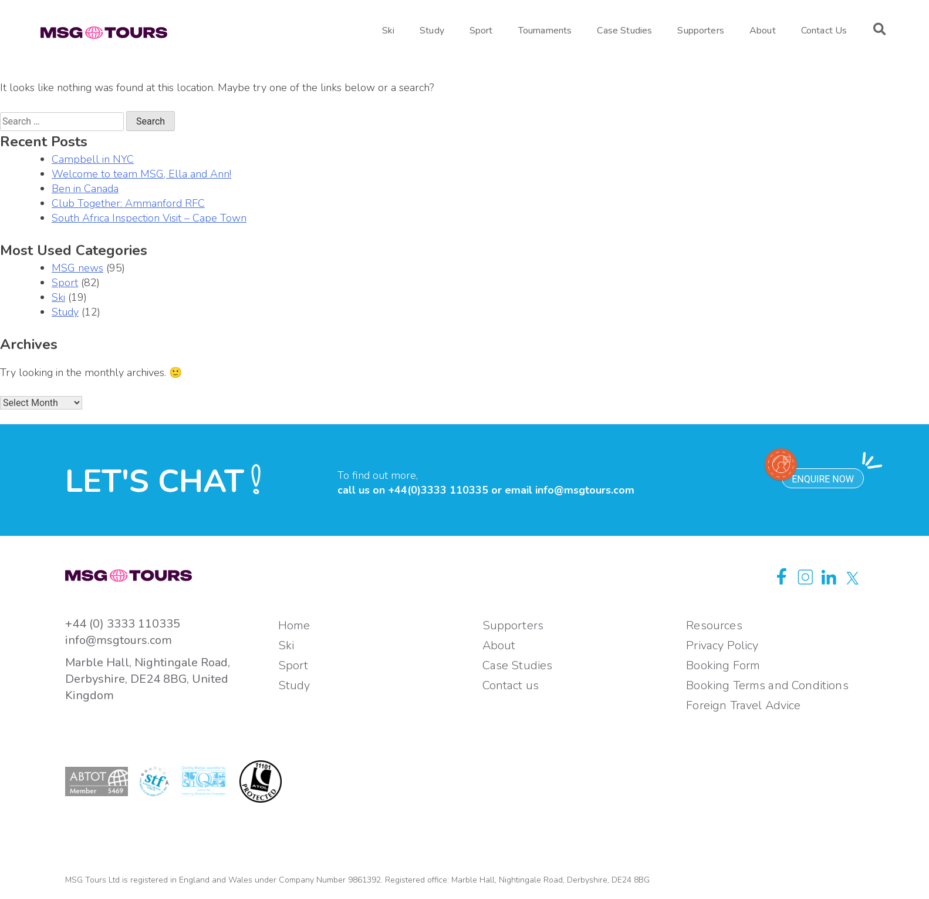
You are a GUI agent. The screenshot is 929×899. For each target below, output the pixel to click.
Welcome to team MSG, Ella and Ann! (141, 174)
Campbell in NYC (93, 159)
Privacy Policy (722, 645)
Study (432, 30)
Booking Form (723, 665)
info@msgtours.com (584, 490)
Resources (714, 625)
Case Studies (624, 30)
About (762, 30)
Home (294, 625)
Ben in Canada (85, 189)
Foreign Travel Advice (743, 705)
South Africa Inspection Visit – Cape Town (149, 218)
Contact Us (824, 30)
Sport (481, 30)
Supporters (700, 30)
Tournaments (545, 30)
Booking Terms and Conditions (767, 685)
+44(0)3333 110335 (438, 490)
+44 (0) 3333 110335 (122, 624)
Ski (388, 30)
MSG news (77, 268)
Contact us (510, 685)
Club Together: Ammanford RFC (128, 203)
